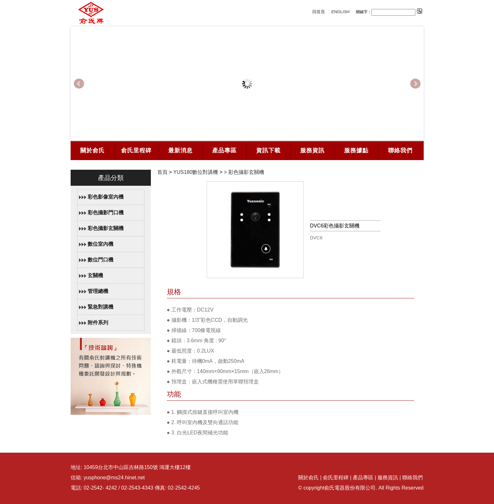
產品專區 (224, 150)
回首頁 (318, 11)
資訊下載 (268, 150)
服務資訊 (312, 150)
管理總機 (98, 291)
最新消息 (180, 150)
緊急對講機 (100, 307)
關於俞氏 (92, 150)
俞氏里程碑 (136, 150)
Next (415, 84)
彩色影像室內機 (106, 197)
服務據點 (356, 150)
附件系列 (98, 322)
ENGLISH (340, 11)
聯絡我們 (400, 150)
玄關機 (95, 275)
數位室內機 (100, 244)
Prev (79, 84)
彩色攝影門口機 (106, 212)
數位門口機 (100, 259)
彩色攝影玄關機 (106, 228)
